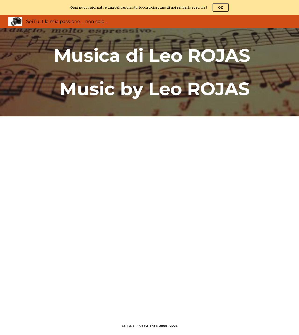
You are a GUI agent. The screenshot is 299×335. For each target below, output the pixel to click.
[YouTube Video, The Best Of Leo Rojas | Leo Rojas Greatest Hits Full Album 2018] (80, 266)
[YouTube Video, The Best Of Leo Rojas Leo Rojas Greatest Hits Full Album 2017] (218, 266)
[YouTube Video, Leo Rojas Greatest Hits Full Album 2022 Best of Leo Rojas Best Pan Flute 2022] (218, 166)
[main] (149, 72)
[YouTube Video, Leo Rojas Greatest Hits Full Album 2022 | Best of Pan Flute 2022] (80, 166)
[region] (149, 7)
